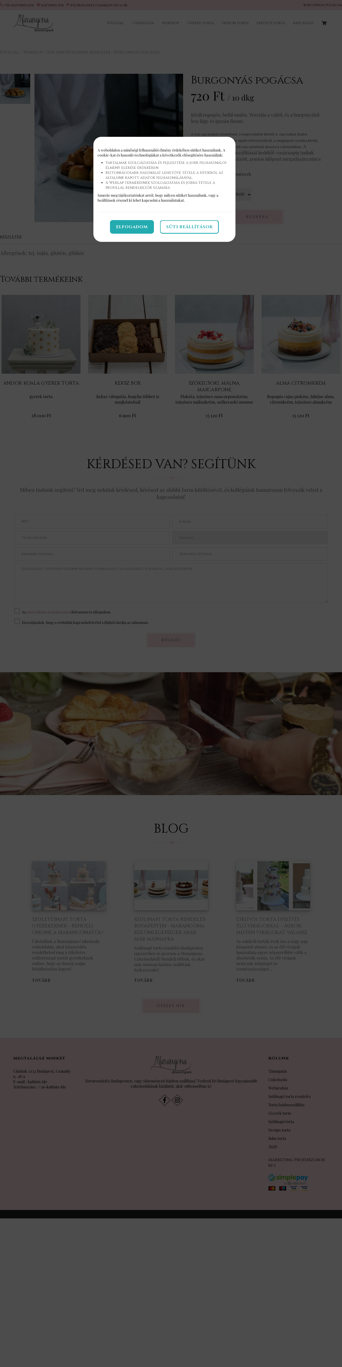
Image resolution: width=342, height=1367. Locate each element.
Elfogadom (132, 227)
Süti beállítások (189, 227)
